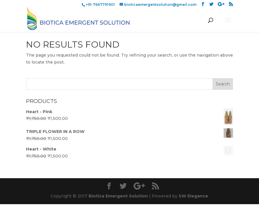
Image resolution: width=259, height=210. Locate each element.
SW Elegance (193, 196)
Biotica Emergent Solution (118, 196)
